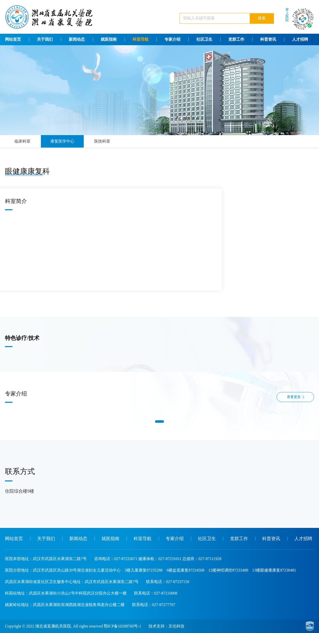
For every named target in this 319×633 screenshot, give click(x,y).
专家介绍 (172, 39)
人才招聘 (300, 39)
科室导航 (141, 39)
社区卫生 (204, 39)
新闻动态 (77, 39)
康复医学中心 (62, 141)
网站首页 (13, 39)
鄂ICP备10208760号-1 (122, 626)
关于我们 (45, 39)
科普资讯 (268, 39)
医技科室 (102, 141)
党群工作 (236, 39)
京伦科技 (176, 626)
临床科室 (22, 141)
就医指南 (109, 39)
